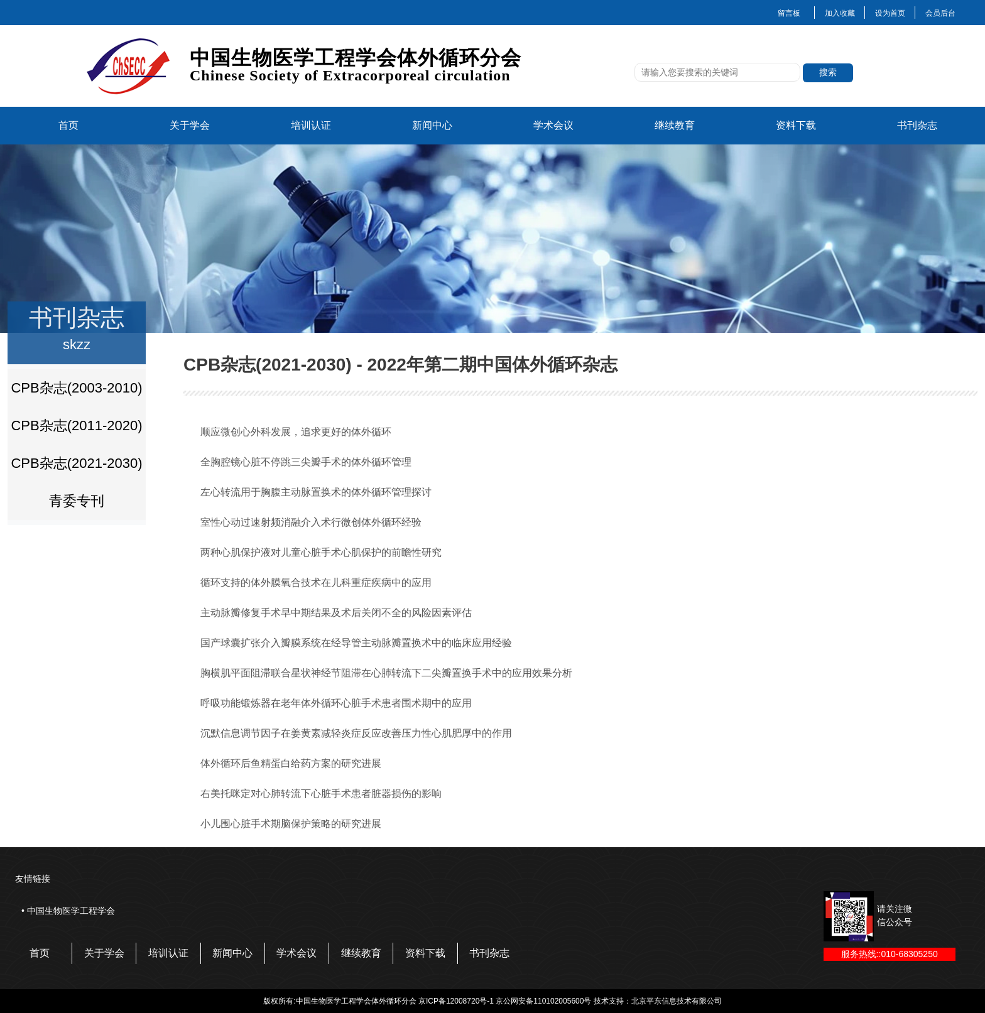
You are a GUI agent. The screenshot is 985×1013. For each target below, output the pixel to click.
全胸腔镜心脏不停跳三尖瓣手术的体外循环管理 (305, 462)
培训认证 (311, 125)
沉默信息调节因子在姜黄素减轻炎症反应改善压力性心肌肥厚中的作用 (356, 733)
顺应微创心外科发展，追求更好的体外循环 (295, 431)
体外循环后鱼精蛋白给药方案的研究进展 (290, 763)
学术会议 (553, 125)
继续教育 (675, 125)
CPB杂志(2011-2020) (76, 425)
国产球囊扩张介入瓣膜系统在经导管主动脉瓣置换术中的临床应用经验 (356, 642)
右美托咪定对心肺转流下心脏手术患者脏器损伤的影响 (321, 793)
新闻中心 (432, 125)
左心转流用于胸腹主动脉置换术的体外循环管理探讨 (316, 492)
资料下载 (796, 125)
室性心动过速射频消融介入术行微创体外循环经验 (311, 522)
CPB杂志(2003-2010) (76, 388)
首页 (68, 125)
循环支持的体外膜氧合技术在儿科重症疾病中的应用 (316, 582)
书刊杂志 (917, 125)
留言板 (789, 13)
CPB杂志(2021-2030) (76, 463)
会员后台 (940, 13)
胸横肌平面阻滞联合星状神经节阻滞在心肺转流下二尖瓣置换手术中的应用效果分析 (386, 673)
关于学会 (190, 125)
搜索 (828, 72)
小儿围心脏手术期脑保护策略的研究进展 (290, 823)
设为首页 (890, 13)
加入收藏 (840, 13)
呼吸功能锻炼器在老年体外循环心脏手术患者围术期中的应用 (336, 703)
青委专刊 (76, 501)
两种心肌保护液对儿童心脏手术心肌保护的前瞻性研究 (321, 552)
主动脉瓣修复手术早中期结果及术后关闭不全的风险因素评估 (336, 612)
